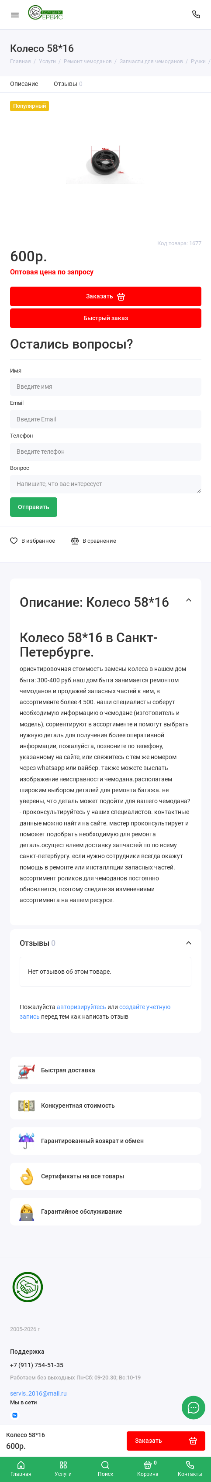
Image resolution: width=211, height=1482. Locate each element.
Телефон (21, 435)
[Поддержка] (196, 14)
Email (17, 403)
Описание (24, 84)
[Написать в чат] (193, 1407)
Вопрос (19, 468)
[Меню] (15, 14)
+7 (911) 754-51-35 (36, 1365)
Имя (15, 370)
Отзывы (68, 84)
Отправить (33, 507)
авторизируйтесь (81, 1007)
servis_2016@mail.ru (38, 1393)
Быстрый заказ (105, 318)
